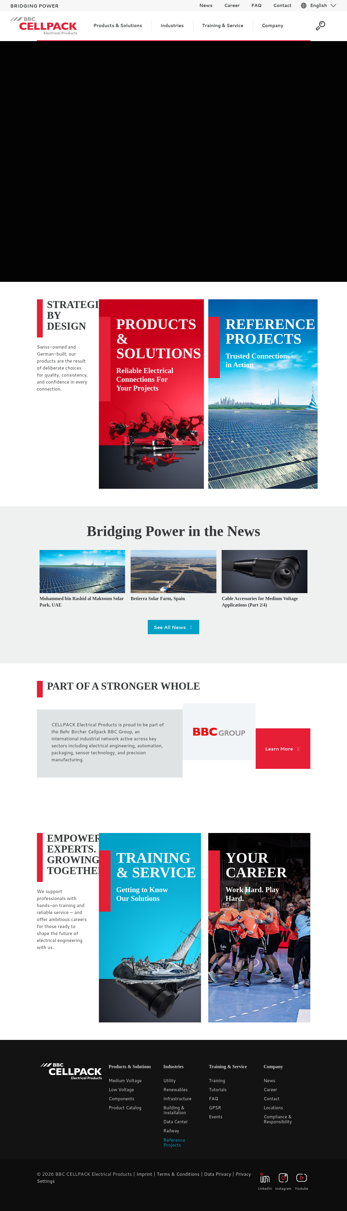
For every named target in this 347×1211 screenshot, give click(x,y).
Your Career (256, 865)
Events (215, 1117)
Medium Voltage (125, 1081)
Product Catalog (125, 1108)
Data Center (175, 1122)
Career (270, 1090)
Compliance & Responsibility (278, 1119)
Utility (169, 1081)
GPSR (215, 1108)
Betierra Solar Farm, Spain (158, 598)
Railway (171, 1131)
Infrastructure (177, 1099)
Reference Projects (270, 331)
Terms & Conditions (178, 1173)
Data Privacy (217, 1173)
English (318, 5)
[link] (219, 731)
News (269, 1081)
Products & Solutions (158, 338)
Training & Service (156, 865)
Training (217, 1081)
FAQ (213, 1099)
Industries (173, 1066)
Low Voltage (121, 1090)
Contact (272, 1099)
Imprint (144, 1173)
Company (273, 1066)
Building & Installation (174, 1110)
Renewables (175, 1090)
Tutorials (218, 1090)
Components (121, 1099)
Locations (273, 1108)
